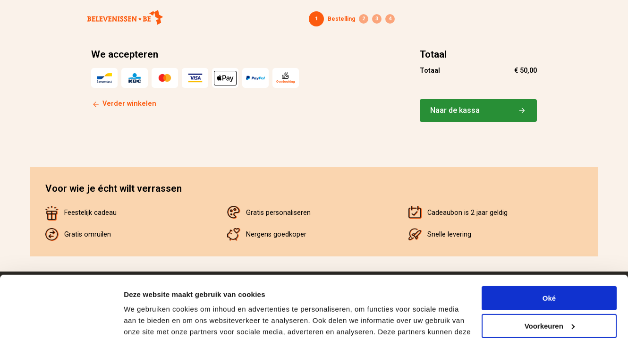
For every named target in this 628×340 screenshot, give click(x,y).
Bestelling (341, 19)
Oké (549, 239)
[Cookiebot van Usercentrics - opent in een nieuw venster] (61, 321)
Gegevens (363, 18)
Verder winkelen (129, 104)
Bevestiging (390, 18)
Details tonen (146, 321)
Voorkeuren (550, 267)
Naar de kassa (478, 110)
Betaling (377, 18)
